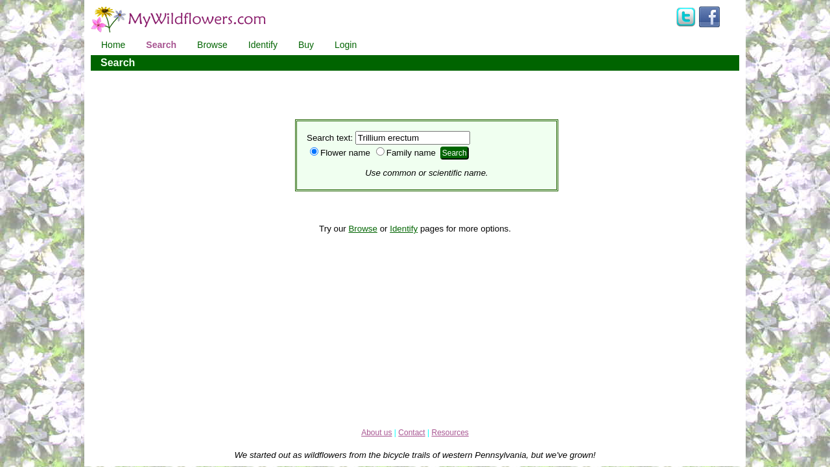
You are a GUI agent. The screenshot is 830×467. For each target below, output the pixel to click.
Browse (212, 45)
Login (346, 45)
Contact (411, 432)
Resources (449, 432)
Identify (263, 45)
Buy (306, 45)
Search (161, 45)
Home (113, 45)
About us (376, 432)
